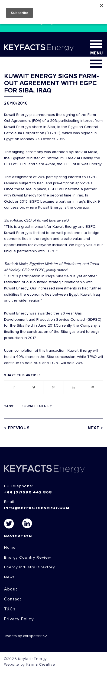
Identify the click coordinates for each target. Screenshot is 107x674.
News (9, 577)
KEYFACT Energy (39, 47)
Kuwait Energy (37, 406)
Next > (95, 428)
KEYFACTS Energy (44, 469)
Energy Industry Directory (29, 567)
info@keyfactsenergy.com (36, 508)
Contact (12, 599)
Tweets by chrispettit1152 (25, 636)
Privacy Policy (19, 619)
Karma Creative (40, 664)
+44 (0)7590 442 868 (28, 492)
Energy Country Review (27, 557)
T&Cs (10, 609)
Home (10, 547)
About (10, 589)
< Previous (17, 428)
